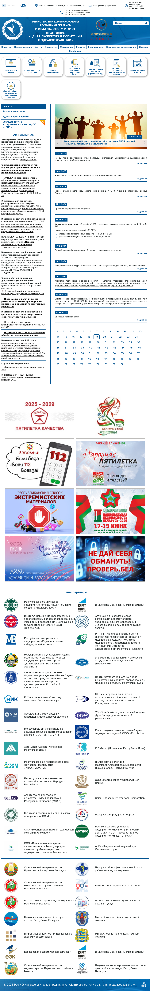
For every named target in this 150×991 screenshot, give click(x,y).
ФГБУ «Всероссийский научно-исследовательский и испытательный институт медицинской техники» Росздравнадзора (117, 699)
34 (130, 342)
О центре (6, 47)
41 (98, 348)
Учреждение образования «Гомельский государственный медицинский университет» (119, 661)
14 (58, 337)
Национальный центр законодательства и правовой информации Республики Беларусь (120, 969)
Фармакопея (66, 47)
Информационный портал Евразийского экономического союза (48, 935)
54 (114, 353)
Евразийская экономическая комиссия (47, 952)
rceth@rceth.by (104, 6)
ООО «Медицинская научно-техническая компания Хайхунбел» (49, 831)
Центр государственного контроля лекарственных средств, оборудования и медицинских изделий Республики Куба (120, 680)
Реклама (80, 47)
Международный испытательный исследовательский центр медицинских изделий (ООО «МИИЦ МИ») (48, 732)
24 (136, 337)
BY (9, 6)
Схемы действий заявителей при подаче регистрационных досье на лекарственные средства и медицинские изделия (20, 169)
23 (128, 337)
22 (120, 337)
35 (138, 342)
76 (114, 364)
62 (89, 359)
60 (74, 359)
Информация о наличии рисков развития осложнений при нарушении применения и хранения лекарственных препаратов (22, 303)
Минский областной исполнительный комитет (117, 935)
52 (98, 353)
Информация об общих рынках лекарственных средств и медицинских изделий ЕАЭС (21, 378)
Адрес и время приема (15, 117)
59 (66, 359)
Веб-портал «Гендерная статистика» (117, 886)
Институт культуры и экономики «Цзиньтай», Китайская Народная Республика (44, 782)
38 (74, 348)
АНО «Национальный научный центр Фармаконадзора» (117, 848)
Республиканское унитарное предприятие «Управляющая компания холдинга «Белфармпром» (47, 605)
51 (90, 353)
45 (131, 348)
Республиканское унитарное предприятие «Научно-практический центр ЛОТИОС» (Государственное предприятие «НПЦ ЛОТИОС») (117, 831)
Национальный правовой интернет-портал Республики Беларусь (45, 919)
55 (122, 353)
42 (106, 348)
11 (125, 331)
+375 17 (76, 10)
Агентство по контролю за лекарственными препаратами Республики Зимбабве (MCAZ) (42, 798)
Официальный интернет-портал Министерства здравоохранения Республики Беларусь (43, 886)
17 (81, 337)
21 (112, 337)
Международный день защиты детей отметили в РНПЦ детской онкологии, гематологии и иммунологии (99, 143)
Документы (51, 47)
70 (66, 364)
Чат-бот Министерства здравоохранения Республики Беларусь (49, 902)
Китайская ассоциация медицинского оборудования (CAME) (47, 815)
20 (104, 337)
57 (138, 353)
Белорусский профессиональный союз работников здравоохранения (118, 869)
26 (66, 342)
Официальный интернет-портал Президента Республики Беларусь (45, 869)
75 (106, 364)
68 (138, 359)
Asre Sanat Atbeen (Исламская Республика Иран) (43, 748)
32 (114, 342)
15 (65, 337)
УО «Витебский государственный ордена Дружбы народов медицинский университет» (120, 715)
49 (74, 353)
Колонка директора (13, 111)
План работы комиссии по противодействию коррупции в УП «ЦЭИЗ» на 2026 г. (23, 325)
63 (97, 359)
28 (82, 342)
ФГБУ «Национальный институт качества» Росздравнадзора (43, 699)
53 (106, 353)
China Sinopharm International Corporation (120, 798)
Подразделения (23, 47)
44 (123, 348)
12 (132, 331)
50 (82, 353)
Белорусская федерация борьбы (115, 815)
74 (97, 364)
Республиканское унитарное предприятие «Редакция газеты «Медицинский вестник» (43, 642)
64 (105, 359)
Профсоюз (75, 51)
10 (117, 331)
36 (58, 348)
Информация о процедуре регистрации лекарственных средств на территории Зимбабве (21, 315)
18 (89, 337)
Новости (7, 106)
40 (90, 348)
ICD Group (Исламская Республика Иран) (120, 749)
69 (58, 364)
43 (114, 348)
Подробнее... (9, 273)
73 (89, 364)
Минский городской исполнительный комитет (117, 919)
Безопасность (95, 47)
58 (58, 359)
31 (106, 342)
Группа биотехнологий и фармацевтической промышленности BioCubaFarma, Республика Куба (118, 765)
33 (122, 342)
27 (74, 342)
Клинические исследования (121, 47)
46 (139, 348)
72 (81, 364)
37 (66, 348)
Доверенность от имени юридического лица (22, 368)
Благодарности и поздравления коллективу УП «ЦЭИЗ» (19, 124)
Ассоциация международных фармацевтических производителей (46, 715)
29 (90, 342)
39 (82, 348)
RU (4, 6)
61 (82, 359)
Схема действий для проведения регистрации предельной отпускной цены (22, 293)
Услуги (38, 47)
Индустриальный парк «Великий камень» (119, 605)
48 (66, 353)
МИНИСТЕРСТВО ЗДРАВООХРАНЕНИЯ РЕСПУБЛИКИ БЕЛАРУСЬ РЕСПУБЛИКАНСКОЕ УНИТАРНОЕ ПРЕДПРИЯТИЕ (55, 31)
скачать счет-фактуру (15, 247)
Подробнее (142, 164)
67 (130, 359)
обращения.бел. (28, 160)
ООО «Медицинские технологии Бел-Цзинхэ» (117, 781)
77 (122, 364)
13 (140, 331)
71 (74, 364)
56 (130, 353)
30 (98, 342)
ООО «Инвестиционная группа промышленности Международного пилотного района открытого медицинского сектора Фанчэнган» (45, 848)
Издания (143, 47)
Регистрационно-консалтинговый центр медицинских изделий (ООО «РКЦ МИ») (119, 732)
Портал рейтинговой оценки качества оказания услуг (118, 902)
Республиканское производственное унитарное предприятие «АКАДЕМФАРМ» (46, 765)
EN (13, 6)
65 (114, 359)
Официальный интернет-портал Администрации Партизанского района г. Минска (49, 969)
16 (73, 337)
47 (58, 353)
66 (122, 359)
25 (58, 342)
